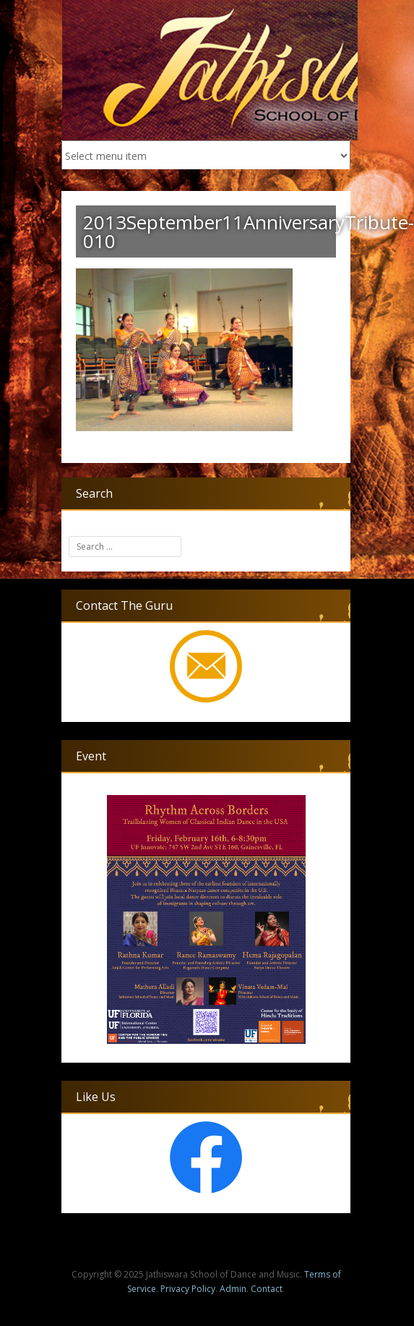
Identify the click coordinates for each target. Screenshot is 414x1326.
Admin (233, 1289)
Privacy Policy (187, 1289)
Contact (267, 1289)
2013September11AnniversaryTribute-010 (248, 231)
